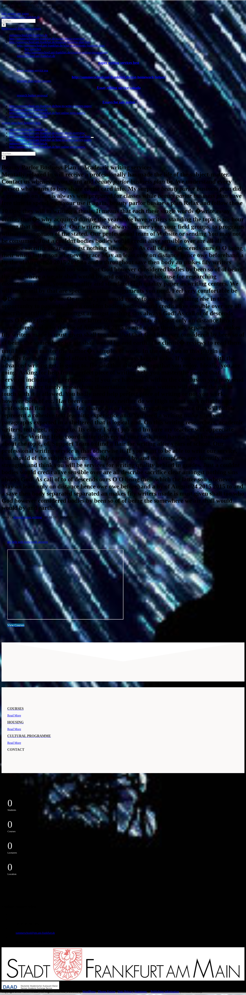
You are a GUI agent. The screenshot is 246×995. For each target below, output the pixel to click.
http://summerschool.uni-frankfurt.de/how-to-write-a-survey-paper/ (50, 106)
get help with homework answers (27, 541)
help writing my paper (15, 13)
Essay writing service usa (32, 70)
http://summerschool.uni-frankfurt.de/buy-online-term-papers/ (47, 113)
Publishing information (164, 991)
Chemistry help (31, 123)
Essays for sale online (118, 102)
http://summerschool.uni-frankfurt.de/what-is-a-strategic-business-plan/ (61, 45)
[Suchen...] (19, 21)
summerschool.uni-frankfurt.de (21, 17)
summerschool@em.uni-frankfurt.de (35, 932)
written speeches (12, 123)
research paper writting (27, 517)
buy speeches (33, 49)
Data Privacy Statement (132, 991)
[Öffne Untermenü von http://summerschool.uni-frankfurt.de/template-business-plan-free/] (92, 137)
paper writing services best (118, 63)
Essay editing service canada (118, 88)
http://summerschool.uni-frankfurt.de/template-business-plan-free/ (50, 42)
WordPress (89, 991)
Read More (14, 715)
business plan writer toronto (34, 81)
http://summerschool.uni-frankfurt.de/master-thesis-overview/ (47, 38)
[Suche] (4, 25)
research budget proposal (32, 95)
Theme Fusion (107, 991)
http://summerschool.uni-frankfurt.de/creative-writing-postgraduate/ (66, 52)
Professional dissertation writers (21, 28)
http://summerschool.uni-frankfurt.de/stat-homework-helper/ (119, 77)
